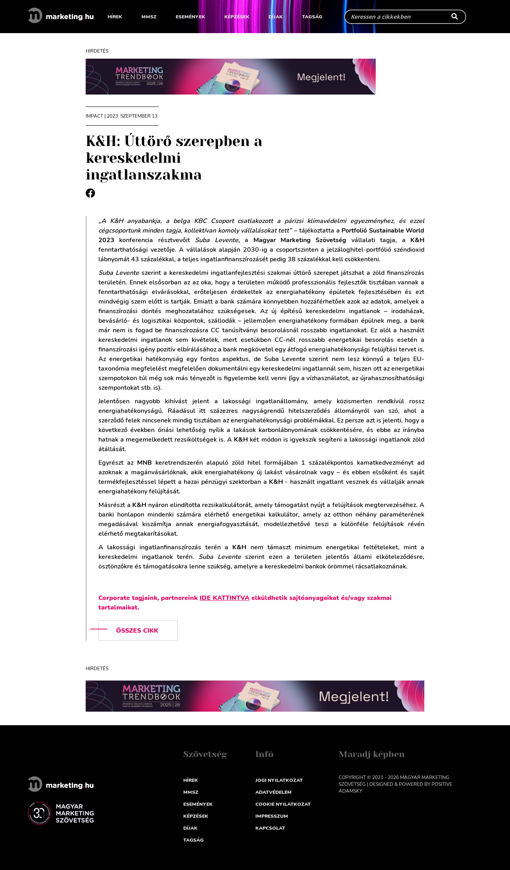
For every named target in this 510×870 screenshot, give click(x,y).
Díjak (276, 17)
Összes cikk (137, 630)
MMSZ (149, 17)
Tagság (312, 17)
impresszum (271, 816)
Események (190, 17)
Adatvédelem (273, 792)
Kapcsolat (270, 828)
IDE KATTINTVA (224, 598)
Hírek (115, 17)
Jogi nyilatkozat (279, 780)
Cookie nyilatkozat (283, 804)
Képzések (236, 17)
